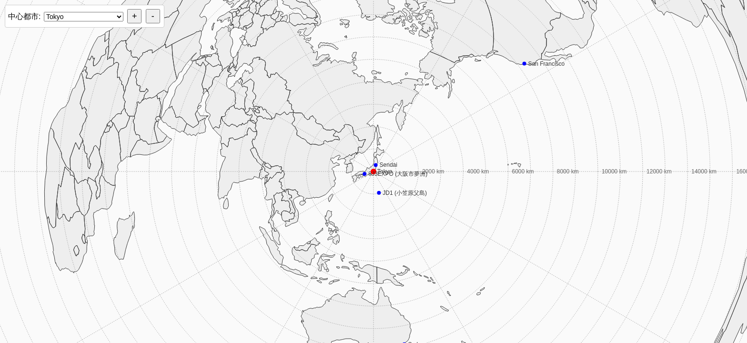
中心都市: (24, 16)
